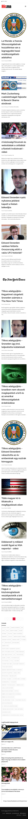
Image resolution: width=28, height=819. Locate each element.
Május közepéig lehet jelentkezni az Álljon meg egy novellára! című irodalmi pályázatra (13, 759)
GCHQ (3, 630)
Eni (5, 350)
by (5, 508)
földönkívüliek (15, 657)
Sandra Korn (5, 645)
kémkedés (4, 636)
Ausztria (10, 465)
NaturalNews (15, 642)
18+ (13, 155)
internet (4, 633)
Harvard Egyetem (6, 639)
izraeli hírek (17, 672)
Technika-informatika (14, 106)
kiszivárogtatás (6, 712)
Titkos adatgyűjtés (7, 666)
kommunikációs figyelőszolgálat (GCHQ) (12, 715)
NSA (22, 627)
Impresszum (8, 813)
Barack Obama (13, 630)
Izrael (9, 406)
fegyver (10, 633)
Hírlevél (24, 815)
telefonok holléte (21, 700)
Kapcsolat (19, 815)
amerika (10, 155)
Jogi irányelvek (15, 813)
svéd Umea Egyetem (7, 654)
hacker (20, 630)
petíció (16, 691)
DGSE (7, 630)
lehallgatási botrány (7, 687)
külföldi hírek (5, 627)
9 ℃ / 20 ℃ (4, 1)
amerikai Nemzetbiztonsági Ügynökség (12, 669)
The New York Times (7, 663)
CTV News (23, 639)
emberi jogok (20, 684)
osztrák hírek (16, 678)
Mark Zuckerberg (18, 633)
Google (10, 636)
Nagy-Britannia (19, 709)
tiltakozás (13, 681)
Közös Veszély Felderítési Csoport (11, 648)
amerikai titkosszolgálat (8, 684)
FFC (3, 642)
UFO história (5, 660)
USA (9, 304)
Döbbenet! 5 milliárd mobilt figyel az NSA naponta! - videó (12, 545)
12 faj (11, 660)
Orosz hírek (10, 350)
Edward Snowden (15, 627)
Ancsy (6, 106)
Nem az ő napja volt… (7, 741)
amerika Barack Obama (19, 636)
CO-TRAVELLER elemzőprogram (9, 706)
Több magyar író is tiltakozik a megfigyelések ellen (12, 501)
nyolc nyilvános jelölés (8, 651)
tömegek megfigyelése (8, 709)
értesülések (5, 675)
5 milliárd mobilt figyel (8, 700)
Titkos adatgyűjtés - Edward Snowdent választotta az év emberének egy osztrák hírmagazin (13, 455)
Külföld (9, 60)
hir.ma (6, 810)
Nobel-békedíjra (20, 651)
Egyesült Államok (6, 678)
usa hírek (16, 660)
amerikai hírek (16, 639)
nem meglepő (13, 675)
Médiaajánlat (23, 813)
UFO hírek (10, 256)
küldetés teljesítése (7, 672)
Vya (6, 60)
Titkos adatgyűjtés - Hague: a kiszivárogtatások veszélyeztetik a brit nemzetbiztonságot (11, 592)
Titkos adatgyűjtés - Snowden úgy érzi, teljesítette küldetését (13, 343)
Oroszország (20, 654)
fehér (8, 657)
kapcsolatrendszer (7, 703)
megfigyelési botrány (7, 691)
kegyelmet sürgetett (18, 663)
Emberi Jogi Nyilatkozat (8, 697)
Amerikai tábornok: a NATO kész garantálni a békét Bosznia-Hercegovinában (11, 749)
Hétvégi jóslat (5, 783)
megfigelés (8, 642)
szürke (3, 657)
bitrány (23, 678)
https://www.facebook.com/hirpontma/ (15, 801)
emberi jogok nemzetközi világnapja (11, 694)
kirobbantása (5, 681)
